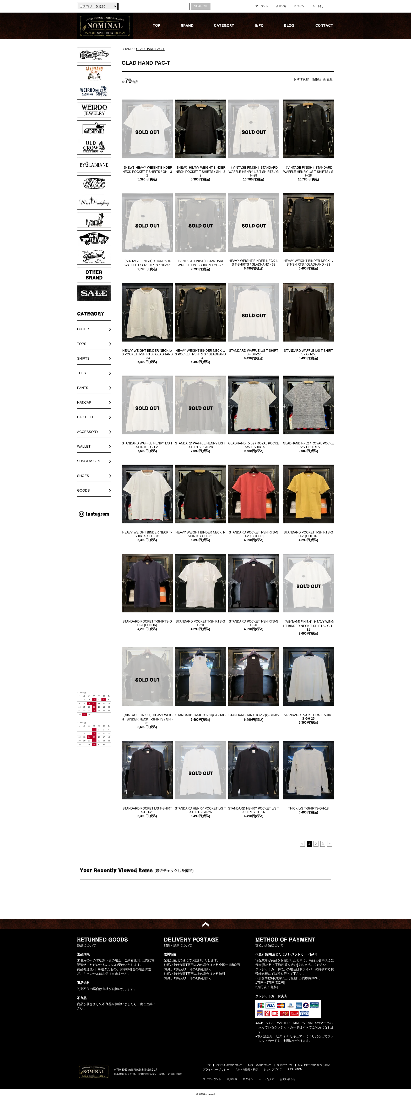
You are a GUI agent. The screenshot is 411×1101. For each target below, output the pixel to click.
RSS (290, 1069)
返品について (285, 1065)
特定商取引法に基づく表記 (314, 1065)
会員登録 (281, 6)
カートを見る (266, 1079)
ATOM (298, 1069)
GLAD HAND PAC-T (150, 49)
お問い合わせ (288, 1079)
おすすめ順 (301, 79)
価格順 (316, 79)
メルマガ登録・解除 (246, 1069)
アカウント (261, 6)
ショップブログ (273, 1069)
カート (317, 6)
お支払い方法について (229, 1065)
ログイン (299, 6)
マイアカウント (212, 1079)
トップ (207, 1065)
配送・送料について (260, 1065)
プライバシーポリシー (216, 1069)
